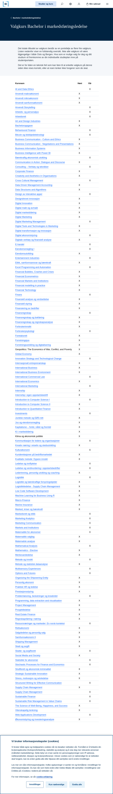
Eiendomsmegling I (24, 249)
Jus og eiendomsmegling (27, 422)
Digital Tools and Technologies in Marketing (36, 226)
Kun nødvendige (56, 788)
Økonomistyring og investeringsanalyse (34, 719)
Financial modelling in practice (30, 285)
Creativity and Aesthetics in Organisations (36, 176)
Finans (18, 294)
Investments (21, 413)
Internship (20, 390)
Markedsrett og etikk (25, 514)
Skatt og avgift (22, 646)
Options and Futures (25, 573)
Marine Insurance (24, 505)
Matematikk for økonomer (28, 532)
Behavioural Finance (25, 130)
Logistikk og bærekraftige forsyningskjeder (36, 482)
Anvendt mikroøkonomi (26, 98)
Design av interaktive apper (28, 194)
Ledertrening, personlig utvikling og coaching (37, 473)
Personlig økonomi (24, 582)
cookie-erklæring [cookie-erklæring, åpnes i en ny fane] (44, 780)
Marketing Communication (28, 523)
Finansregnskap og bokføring (29, 317)
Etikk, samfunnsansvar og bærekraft (33, 262)
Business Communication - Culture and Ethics (38, 139)
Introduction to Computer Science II (32, 404)
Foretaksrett (21, 336)
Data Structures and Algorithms (30, 189)
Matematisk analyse (25, 541)
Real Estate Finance (25, 614)
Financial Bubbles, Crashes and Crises (34, 272)
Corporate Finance (24, 171)
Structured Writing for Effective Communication (38, 683)
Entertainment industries (27, 258)
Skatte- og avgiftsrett (25, 651)
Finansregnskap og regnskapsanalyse (34, 322)
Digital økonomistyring (26, 235)
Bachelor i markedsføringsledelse (25, 18)
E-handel (19, 244)
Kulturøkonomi (22, 450)
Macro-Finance (22, 500)
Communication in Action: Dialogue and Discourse (40, 162)
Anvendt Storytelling (25, 107)
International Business (26, 368)
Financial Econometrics (26, 276)
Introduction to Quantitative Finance (33, 409)
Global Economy (23, 354)
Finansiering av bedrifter (27, 308)
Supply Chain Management (28, 687)
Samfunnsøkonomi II (25, 637)
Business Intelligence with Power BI (33, 153)
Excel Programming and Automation (33, 267)
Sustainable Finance (25, 696)
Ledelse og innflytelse (26, 463)
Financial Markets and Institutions (31, 281)
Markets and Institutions (27, 527)
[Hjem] (5, 4)
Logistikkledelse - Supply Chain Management (37, 486)
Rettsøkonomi (22, 628)
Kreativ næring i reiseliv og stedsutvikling (35, 445)
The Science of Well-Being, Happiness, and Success (41, 706)
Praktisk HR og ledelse (26, 587)
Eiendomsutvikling (24, 253)
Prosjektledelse (22, 610)
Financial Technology (25, 290)
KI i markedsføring (24, 431)
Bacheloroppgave (24, 125)
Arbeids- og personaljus (27, 112)
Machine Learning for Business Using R (35, 495)
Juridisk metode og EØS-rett (29, 418)
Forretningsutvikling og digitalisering (33, 345)
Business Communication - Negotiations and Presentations (44, 144)
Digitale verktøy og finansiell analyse (33, 240)
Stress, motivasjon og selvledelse (31, 678)
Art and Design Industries (27, 121)
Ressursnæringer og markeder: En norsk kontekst (40, 623)
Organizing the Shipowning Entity (31, 578)
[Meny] (107, 4)
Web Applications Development (30, 715)
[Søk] (62, 4)
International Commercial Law (30, 377)
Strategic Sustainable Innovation (31, 673)
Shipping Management (26, 641)
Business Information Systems (30, 148)
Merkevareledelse (24, 555)
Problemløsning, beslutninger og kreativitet (36, 596)
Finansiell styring (23, 303)
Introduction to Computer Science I (32, 399)
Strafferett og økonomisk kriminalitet (33, 669)
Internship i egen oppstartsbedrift (31, 395)
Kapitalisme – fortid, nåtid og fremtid (33, 427)
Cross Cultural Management (29, 180)
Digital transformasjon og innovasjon (33, 230)
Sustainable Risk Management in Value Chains (38, 701)
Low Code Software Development (32, 491)
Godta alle (77, 788)
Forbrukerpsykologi (24, 331)
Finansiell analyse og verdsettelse (32, 299)
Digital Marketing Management (30, 221)
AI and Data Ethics (24, 89)
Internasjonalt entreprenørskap (30, 363)
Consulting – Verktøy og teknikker (32, 167)
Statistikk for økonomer (26, 660)
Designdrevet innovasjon (27, 198)
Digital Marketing (23, 217)
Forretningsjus (22, 340)
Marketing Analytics (25, 518)
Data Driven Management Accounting (33, 185)
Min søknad (93, 3)
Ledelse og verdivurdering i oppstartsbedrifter (37, 468)
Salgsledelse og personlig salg (30, 632)
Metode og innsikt (24, 559)
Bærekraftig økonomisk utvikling (31, 157)
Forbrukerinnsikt (23, 326)
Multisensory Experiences (28, 568)
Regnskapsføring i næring (28, 619)
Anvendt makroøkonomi (27, 93)
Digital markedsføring (25, 212)
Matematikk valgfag (25, 536)
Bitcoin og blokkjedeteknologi (29, 135)
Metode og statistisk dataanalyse (31, 564)
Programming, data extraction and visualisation (38, 600)
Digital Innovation (23, 203)
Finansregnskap (23, 313)
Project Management (25, 605)
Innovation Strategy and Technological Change (38, 358)
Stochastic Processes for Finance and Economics (39, 664)
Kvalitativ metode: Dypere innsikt (31, 459)
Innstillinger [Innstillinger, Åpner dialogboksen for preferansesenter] (35, 787)
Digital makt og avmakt (26, 208)
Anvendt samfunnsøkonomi (28, 103)
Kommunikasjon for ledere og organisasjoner (37, 441)
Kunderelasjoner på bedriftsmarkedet (33, 454)
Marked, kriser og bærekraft (29, 509)
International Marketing (26, 386)
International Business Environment (32, 372)
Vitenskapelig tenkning (26, 710)
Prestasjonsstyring (24, 591)
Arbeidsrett (20, 116)
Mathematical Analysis (26, 546)
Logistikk (19, 477)
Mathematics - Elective (26, 550)
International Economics (27, 381)
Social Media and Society (27, 655)
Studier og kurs (46, 4)
